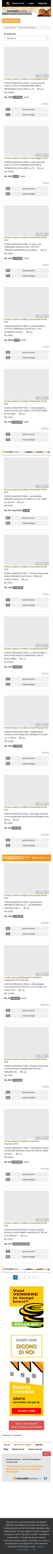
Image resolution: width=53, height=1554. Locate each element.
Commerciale (9, 27)
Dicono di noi (18, 3)
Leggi (40, 89)
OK (34, 1549)
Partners (16, 1469)
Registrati (42, 3)
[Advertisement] (25, 1509)
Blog (6, 1449)
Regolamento (12, 1471)
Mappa (9, 1469)
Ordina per (10, 34)
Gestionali (25, 1469)
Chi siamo (18, 1466)
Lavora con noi (35, 1449)
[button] (7, 62)
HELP (46, 1454)
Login (31, 3)
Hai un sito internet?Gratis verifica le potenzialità (26, 1425)
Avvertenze (36, 1469)
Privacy (27, 1466)
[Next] (37, 1277)
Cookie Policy (37, 1466)
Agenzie (39, 1445)
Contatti (9, 1466)
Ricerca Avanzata (11, 21)
